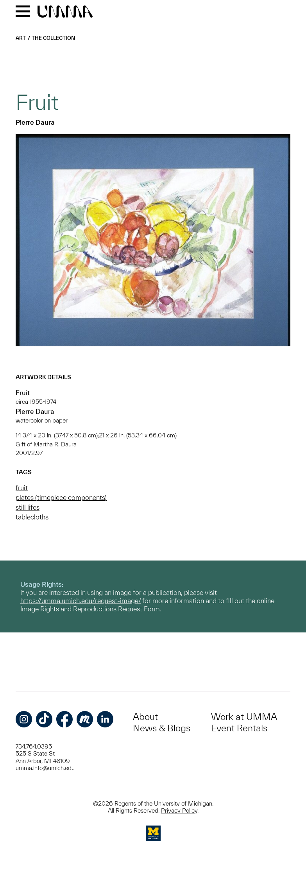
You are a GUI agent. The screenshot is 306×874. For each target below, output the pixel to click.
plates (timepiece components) (61, 497)
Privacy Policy (179, 810)
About (145, 716)
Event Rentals (239, 728)
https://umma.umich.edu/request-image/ (80, 600)
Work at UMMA (244, 716)
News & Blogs (161, 728)
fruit (22, 487)
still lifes (27, 507)
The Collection (53, 38)
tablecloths (32, 517)
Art (21, 38)
